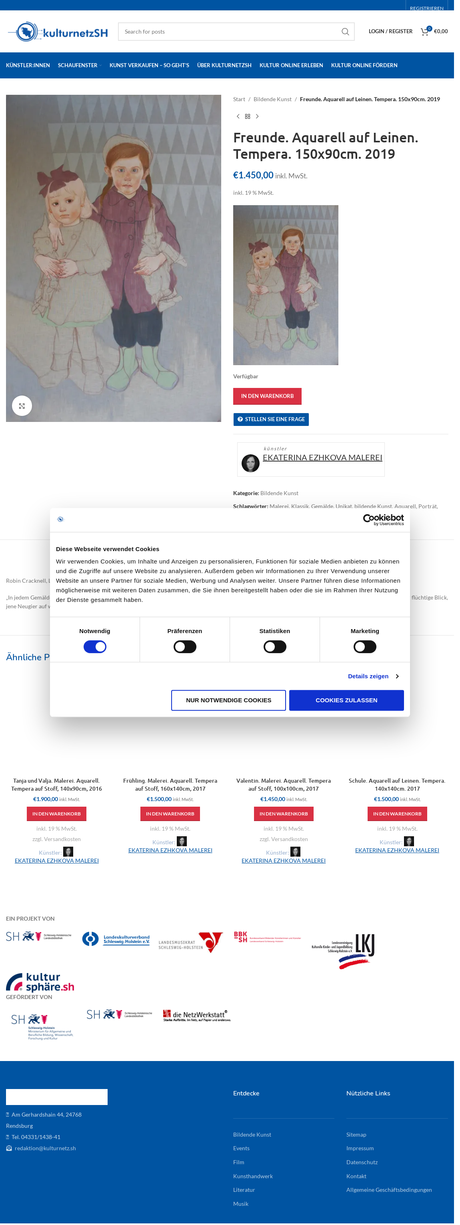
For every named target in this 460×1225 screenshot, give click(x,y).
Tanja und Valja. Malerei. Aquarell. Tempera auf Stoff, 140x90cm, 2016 (56, 784)
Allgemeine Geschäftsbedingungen (389, 1189)
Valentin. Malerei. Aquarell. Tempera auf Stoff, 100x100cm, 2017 (283, 784)
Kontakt (356, 1176)
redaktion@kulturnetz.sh (45, 1148)
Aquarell (405, 506)
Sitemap (356, 1134)
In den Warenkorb (267, 396)
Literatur (244, 1189)
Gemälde (322, 506)
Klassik (300, 506)
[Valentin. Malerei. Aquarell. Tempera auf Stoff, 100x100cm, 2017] (284, 722)
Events (241, 1148)
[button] (56, 814)
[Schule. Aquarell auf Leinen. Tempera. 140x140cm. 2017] (397, 722)
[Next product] (257, 116)
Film (238, 1162)
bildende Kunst (373, 506)
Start (239, 99)
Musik (240, 1203)
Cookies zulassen (346, 700)
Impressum (360, 1148)
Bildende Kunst (273, 99)
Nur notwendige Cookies (228, 700)
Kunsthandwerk (253, 1176)
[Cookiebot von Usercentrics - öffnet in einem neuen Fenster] (369, 520)
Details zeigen (368, 676)
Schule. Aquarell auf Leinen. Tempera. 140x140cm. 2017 (397, 784)
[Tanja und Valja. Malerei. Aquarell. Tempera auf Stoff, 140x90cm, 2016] (57, 722)
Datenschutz (362, 1162)
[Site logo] (58, 30)
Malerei (279, 506)
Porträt (427, 506)
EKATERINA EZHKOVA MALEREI (322, 457)
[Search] (236, 31)
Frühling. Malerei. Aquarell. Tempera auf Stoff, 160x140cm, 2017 (170, 784)
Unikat (344, 506)
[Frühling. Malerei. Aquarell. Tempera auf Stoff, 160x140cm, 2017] (170, 722)
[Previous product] (238, 116)
